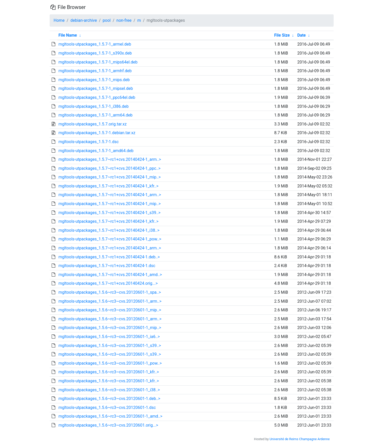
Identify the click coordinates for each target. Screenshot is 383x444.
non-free (124, 20)
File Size (282, 35)
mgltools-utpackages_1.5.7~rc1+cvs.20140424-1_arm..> (109, 159)
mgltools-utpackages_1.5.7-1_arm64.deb (95, 115)
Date (301, 35)
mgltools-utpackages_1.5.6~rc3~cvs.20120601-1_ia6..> (109, 336)
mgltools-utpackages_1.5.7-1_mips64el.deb (97, 62)
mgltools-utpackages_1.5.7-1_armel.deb (94, 44)
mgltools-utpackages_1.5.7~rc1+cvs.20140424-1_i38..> (108, 230)
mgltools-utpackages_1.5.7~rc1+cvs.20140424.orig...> (108, 283)
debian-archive (83, 20)
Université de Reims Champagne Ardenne (300, 439)
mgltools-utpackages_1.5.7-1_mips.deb (94, 79)
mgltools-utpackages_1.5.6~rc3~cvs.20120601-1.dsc (107, 407)
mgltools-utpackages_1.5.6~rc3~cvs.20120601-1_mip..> (109, 310)
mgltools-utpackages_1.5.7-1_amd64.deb (95, 150)
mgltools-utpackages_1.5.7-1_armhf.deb (95, 70)
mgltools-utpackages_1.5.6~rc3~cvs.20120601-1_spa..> (109, 292)
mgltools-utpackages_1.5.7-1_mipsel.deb (95, 88)
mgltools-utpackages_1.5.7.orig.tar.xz (92, 124)
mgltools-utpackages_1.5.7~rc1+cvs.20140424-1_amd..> (110, 274)
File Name (67, 35)
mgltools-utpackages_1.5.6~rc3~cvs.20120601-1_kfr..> (108, 371)
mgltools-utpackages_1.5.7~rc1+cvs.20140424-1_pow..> (109, 239)
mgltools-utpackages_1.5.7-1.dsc (88, 141)
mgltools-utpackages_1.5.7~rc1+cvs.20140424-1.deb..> (109, 257)
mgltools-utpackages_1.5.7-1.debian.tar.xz (96, 132)
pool (107, 20)
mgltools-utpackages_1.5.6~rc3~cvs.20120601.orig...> (108, 425)
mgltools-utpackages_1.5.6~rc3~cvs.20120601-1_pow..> (110, 363)
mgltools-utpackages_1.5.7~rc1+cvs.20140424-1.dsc (106, 265)
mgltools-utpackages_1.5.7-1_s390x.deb (95, 53)
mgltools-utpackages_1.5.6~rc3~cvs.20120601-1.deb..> (109, 398)
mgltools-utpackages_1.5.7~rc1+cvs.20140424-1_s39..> (109, 212)
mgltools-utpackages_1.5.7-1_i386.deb (93, 106)
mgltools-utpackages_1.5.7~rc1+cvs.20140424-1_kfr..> (108, 186)
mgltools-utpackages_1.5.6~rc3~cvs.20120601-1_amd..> (110, 416)
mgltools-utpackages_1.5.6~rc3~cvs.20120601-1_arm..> (109, 301)
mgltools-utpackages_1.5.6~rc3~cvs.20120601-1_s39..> (109, 345)
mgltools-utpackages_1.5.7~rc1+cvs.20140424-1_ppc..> (109, 168)
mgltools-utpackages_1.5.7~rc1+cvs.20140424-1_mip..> (109, 177)
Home (59, 20)
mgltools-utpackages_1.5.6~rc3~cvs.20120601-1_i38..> (109, 389)
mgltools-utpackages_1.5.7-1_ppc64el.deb (96, 97)
